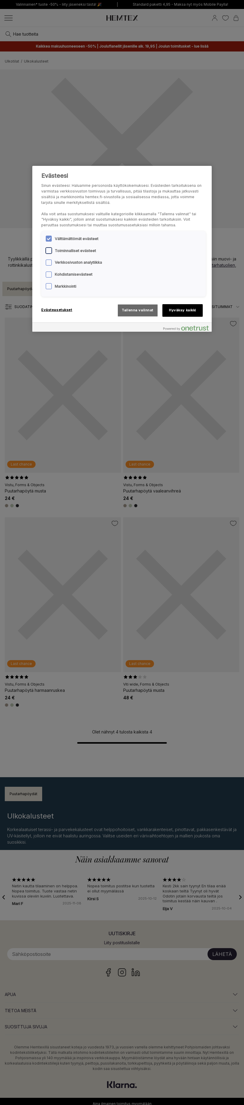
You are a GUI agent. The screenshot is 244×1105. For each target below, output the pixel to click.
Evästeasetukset (56, 310)
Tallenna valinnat (137, 310)
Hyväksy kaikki (182, 310)
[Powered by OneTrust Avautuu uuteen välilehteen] (186, 328)
